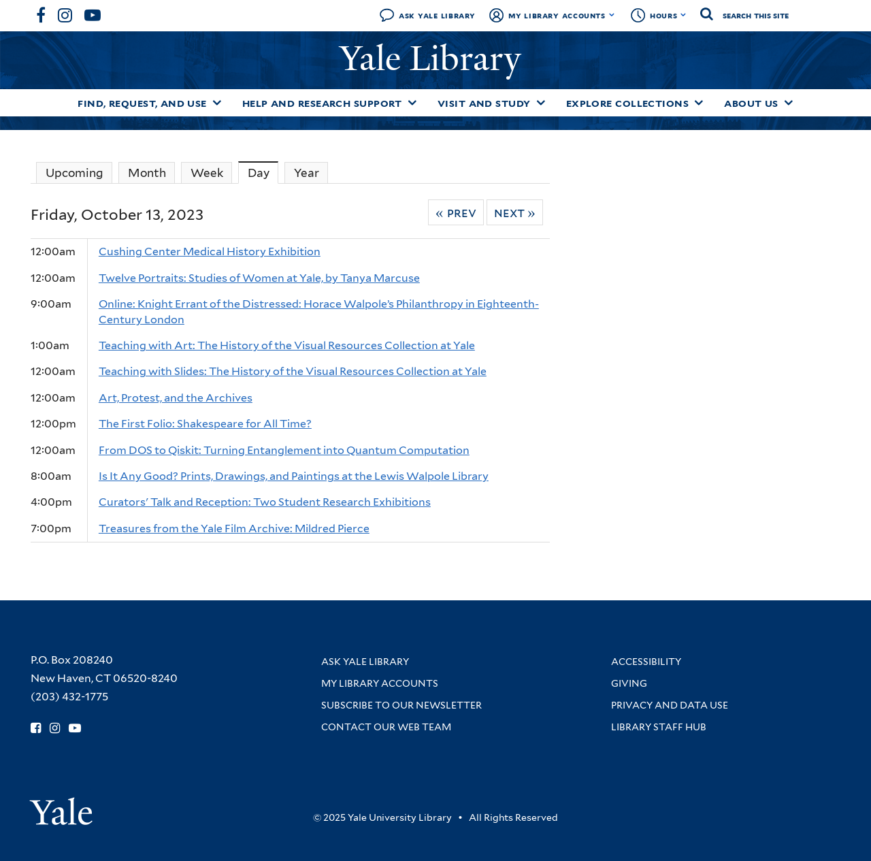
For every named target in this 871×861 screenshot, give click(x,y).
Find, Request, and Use (142, 103)
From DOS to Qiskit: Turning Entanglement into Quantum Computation (284, 450)
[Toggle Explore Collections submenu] (699, 103)
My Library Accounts (557, 15)
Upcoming (74, 173)
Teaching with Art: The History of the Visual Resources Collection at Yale (287, 345)
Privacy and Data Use (669, 705)
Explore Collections (627, 103)
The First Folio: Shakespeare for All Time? (205, 423)
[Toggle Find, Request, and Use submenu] (217, 103)
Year (306, 173)
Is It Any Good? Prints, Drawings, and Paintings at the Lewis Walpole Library (294, 476)
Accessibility (646, 661)
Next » (515, 212)
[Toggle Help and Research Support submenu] (412, 103)
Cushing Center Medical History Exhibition (210, 251)
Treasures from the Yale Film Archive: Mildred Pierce (234, 528)
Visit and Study (484, 103)
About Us (751, 103)
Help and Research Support (322, 103)
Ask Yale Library (437, 15)
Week (207, 173)
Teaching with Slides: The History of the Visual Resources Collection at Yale (293, 371)
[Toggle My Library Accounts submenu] (612, 15)
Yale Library (435, 58)
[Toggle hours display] (683, 15)
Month (147, 173)
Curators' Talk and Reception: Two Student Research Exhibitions (265, 502)
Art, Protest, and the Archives (175, 397)
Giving (629, 683)
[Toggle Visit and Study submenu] (541, 103)
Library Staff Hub (658, 726)
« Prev (456, 212)
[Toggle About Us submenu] (788, 103)
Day (263, 172)
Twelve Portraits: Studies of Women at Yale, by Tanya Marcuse (259, 278)
